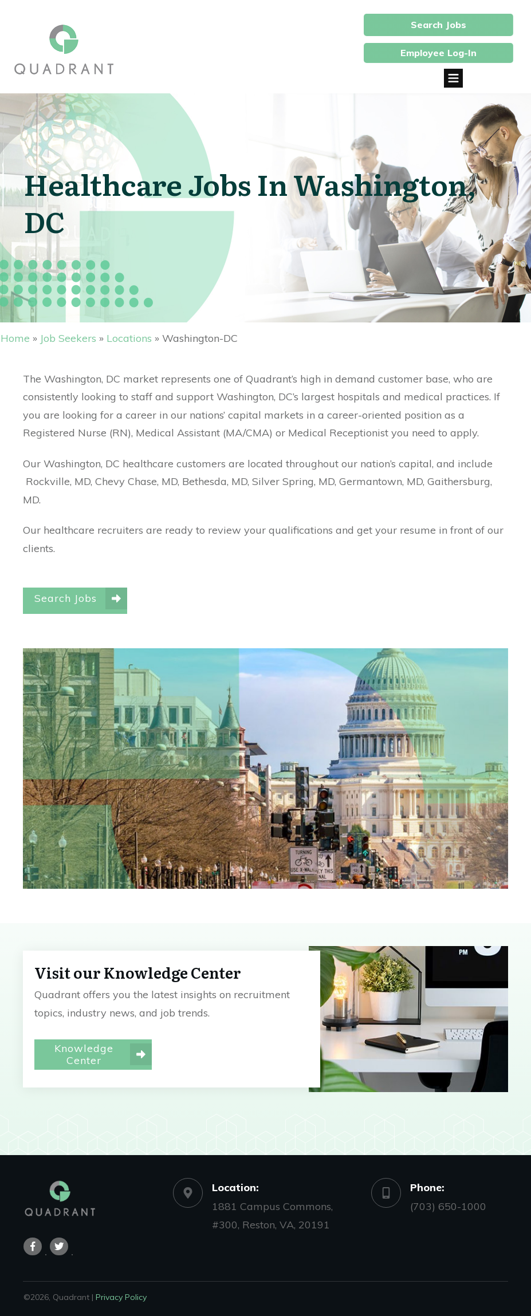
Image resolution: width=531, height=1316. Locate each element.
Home (15, 338)
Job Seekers (68, 338)
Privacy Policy (121, 1291)
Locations (129, 338)
